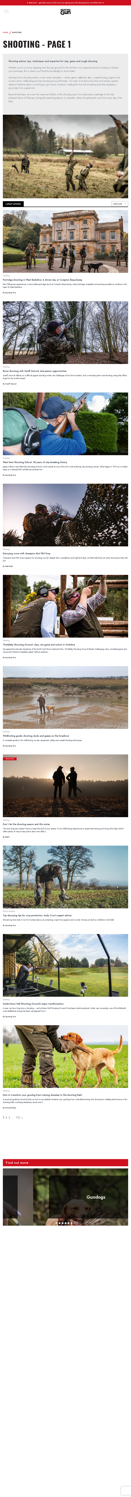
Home (5, 32)
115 (18, 1117)
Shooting (6, 275)
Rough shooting (9, 911)
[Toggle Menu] (6, 11)
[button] (56, 1223)
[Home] (65, 12)
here (100, 2)
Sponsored (10, 759)
